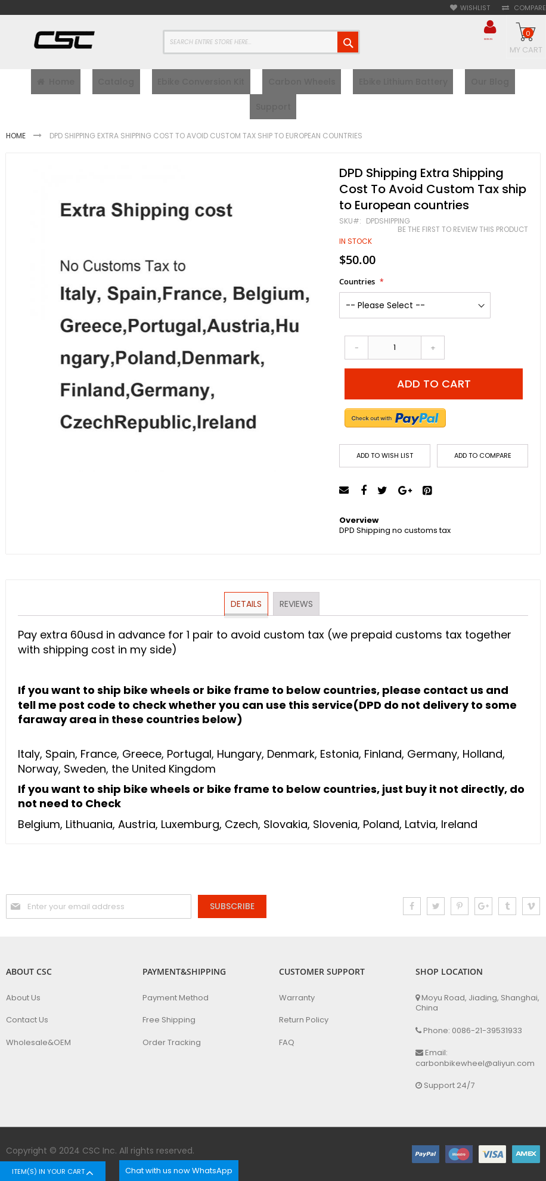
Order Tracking (171, 1042)
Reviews (295, 612)
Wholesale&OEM (38, 1042)
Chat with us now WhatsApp (178, 1170)
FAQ (286, 1042)
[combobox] (261, 42)
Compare (529, 8)
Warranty (297, 998)
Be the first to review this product (463, 238)
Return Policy (303, 1020)
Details (246, 612)
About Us (23, 998)
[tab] (246, 613)
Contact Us (27, 1020)
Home (16, 145)
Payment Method (175, 998)
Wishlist (475, 8)
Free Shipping (169, 1020)
